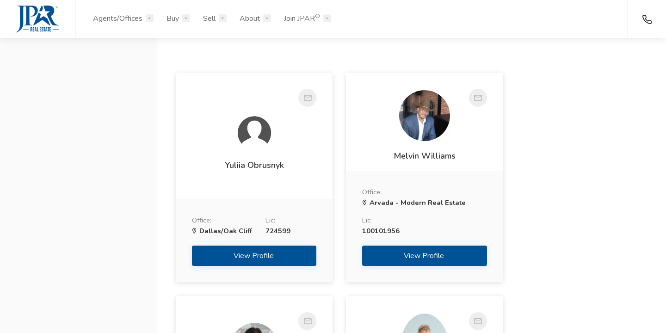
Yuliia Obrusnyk (249, 165)
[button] (78, 89)
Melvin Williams (412, 155)
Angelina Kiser (573, 173)
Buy (172, 18)
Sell (209, 18)
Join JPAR (302, 18)
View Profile (250, 256)
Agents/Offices (117, 18)
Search (79, 304)
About (250, 18)
